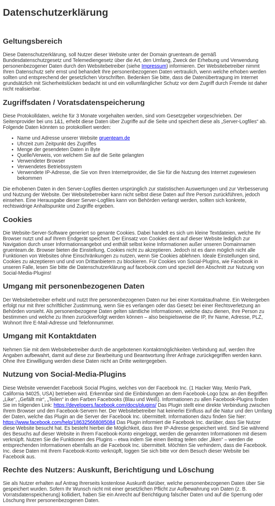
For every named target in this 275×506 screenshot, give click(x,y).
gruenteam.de (114, 138)
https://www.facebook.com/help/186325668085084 (59, 422)
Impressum (153, 66)
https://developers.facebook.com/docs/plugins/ (105, 405)
